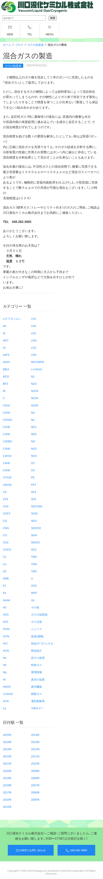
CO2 (6, 542)
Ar (4, 347)
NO (33, 441)
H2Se (6, 629)
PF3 (33, 485)
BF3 (5, 383)
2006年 (35, 792)
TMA (34, 557)
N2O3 (34, 391)
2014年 (35, 735)
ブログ (19, 45)
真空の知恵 (38, 679)
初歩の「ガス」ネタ (42, 643)
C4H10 (7, 456)
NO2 (34, 448)
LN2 (33, 333)
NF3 (33, 427)
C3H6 (6, 434)
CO (5, 535)
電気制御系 (38, 701)
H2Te (6, 636)
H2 (4, 607)
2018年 (7, 785)
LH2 (33, 318)
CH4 (5, 506)
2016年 (7, 799)
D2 (4, 571)
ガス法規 (36, 622)
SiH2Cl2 (36, 528)
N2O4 (34, 398)
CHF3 (6, 513)
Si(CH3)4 (36, 506)
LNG (34, 340)
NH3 (33, 434)
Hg (4, 672)
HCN (6, 650)
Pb (32, 477)
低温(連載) (37, 636)
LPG (33, 355)
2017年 (7, 792)
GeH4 (6, 600)
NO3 (34, 456)
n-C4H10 (36, 369)
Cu (4, 564)
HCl (5, 643)
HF (5, 665)
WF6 (34, 593)
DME (6, 578)
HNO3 (7, 686)
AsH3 (6, 362)
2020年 (7, 771)
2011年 (35, 756)
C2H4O (7, 420)
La (4, 708)
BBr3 (6, 369)
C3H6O (7, 441)
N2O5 (34, 405)
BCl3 (6, 376)
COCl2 (7, 549)
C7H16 (7, 477)
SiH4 (34, 535)
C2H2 (6, 405)
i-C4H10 (8, 694)
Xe (32, 600)
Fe (4, 593)
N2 (33, 376)
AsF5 (6, 355)
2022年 (7, 756)
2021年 (7, 763)
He (4, 658)
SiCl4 (34, 513)
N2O (34, 383)
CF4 (5, 499)
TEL (29, 30)
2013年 (35, 742)
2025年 (7, 735)
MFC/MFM (37, 362)
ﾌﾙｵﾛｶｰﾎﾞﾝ (37, 708)
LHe (33, 326)
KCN (6, 701)
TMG (34, 564)
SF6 (33, 499)
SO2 (33, 549)
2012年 (35, 749)
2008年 (35, 778)
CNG (6, 528)
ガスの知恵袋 (35, 45)
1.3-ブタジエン (12, 318)
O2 (33, 463)
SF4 (33, 492)
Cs (4, 557)
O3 (33, 470)
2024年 (7, 742)
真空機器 (36, 686)
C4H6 (6, 463)
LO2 (33, 347)
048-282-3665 (76, 850)
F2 (4, 585)
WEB (10, 30)
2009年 (35, 771)
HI (4, 679)
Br (4, 391)
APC (6, 340)
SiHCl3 (35, 542)
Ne (33, 420)
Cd (4, 492)
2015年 (7, 807)
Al (4, 333)
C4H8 (6, 470)
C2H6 (6, 427)
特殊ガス (36, 665)
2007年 (35, 785)
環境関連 (36, 672)
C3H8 (6, 448)
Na (33, 412)
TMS (34, 571)
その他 (35, 607)
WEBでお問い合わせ (31, 850)
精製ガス (36, 694)
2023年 (7, 749)
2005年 (35, 799)
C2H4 (6, 412)
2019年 (7, 778)
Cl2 (5, 521)
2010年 (35, 763)
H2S (5, 622)
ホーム (7, 45)
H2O (6, 614)
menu (50, 30)
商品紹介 (36, 650)
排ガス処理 (38, 658)
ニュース (36, 629)
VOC (34, 585)
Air (4, 326)
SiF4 (34, 521)
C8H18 (7, 485)
